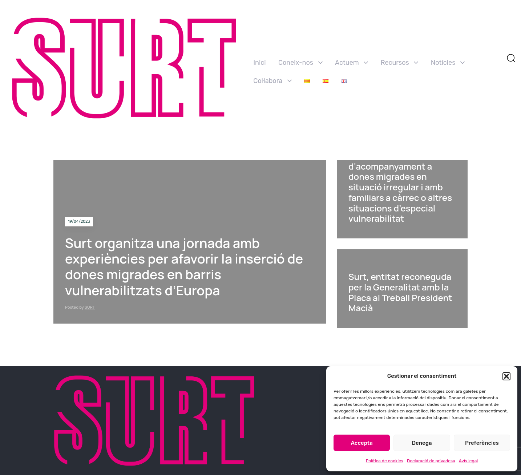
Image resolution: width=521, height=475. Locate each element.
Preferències (482, 443)
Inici (259, 63)
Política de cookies (384, 460)
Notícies (448, 63)
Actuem (351, 63)
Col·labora (272, 81)
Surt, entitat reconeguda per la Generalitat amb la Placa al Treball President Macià (400, 292)
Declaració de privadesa (431, 460)
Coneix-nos (300, 63)
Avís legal (468, 460)
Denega (422, 443)
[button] (506, 376)
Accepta (362, 443)
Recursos (400, 63)
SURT (90, 307)
